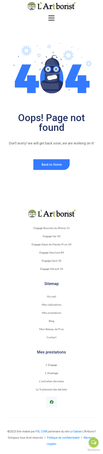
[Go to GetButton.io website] (93, 450)
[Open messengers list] (94, 442)
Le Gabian (76, 431)
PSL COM (41, 431)
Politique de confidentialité (64, 437)
